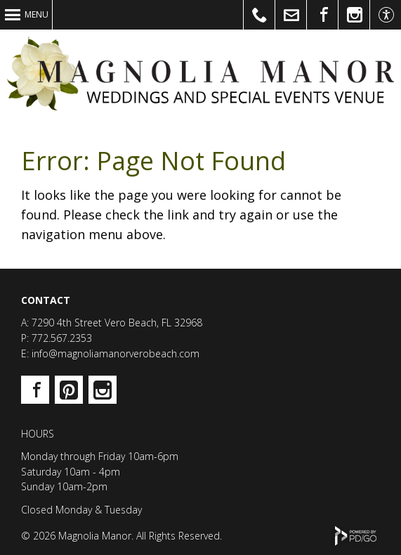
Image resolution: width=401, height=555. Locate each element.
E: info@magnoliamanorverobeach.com (110, 353)
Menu (36, 14)
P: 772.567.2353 (56, 338)
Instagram (102, 390)
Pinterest (69, 390)
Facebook (35, 390)
